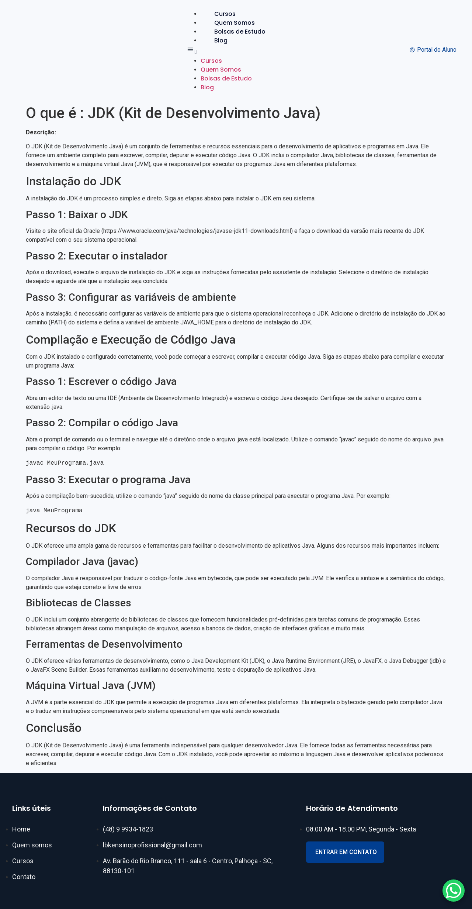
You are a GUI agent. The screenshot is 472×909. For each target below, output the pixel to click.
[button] (232, 50)
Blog (221, 40)
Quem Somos (234, 22)
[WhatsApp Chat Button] (453, 890)
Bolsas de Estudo (240, 31)
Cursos (225, 14)
